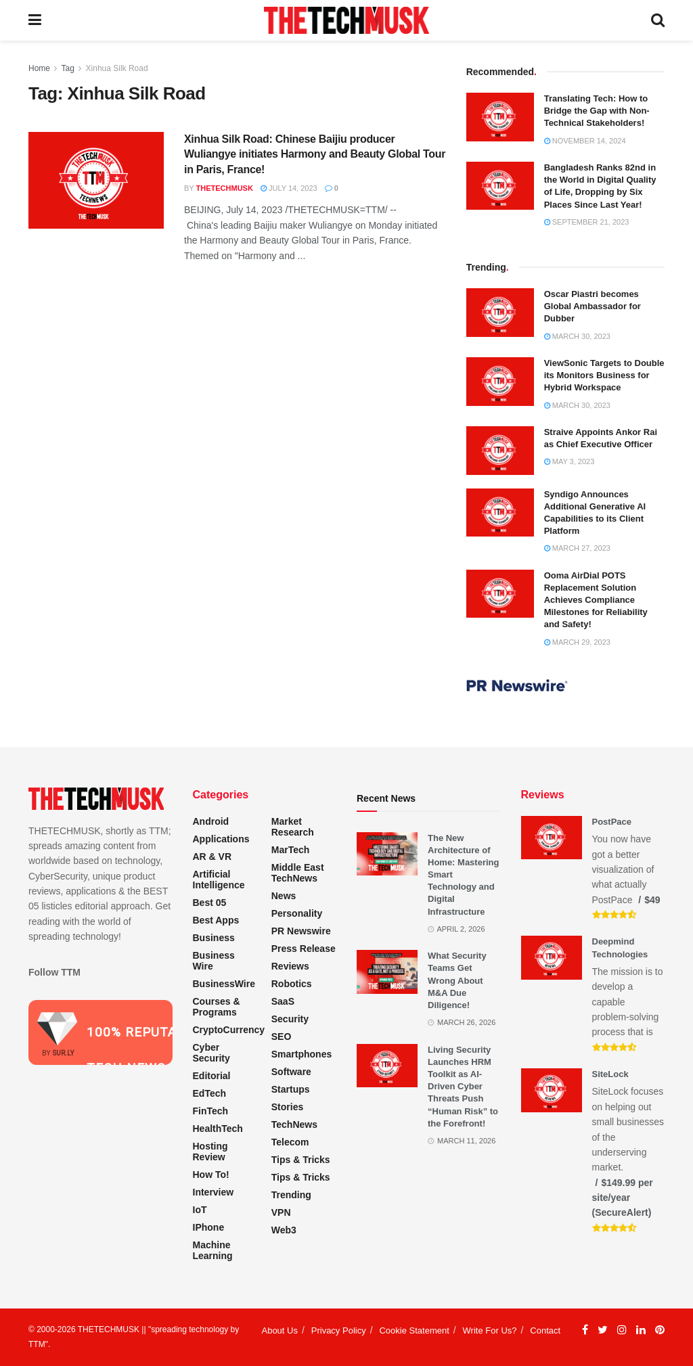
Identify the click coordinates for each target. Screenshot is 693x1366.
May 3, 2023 (569, 461)
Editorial (212, 1075)
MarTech (290, 849)
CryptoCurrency (229, 1029)
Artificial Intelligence (219, 879)
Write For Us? (490, 1330)
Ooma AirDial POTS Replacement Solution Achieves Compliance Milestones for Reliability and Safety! (596, 600)
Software (291, 1071)
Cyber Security (211, 1053)
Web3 (283, 1230)
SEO (281, 1036)
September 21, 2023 (586, 222)
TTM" (38, 1344)
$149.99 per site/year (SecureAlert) (622, 1198)
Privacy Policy (338, 1330)
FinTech (211, 1111)
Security (290, 1019)
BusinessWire (224, 983)
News (283, 895)
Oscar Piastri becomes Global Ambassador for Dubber (592, 306)
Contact (545, 1330)
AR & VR (212, 856)
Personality (296, 913)
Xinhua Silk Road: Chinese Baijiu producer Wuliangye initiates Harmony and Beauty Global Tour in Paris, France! (314, 154)
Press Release (303, 948)
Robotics (291, 983)
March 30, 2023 (577, 336)
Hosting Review (210, 1151)
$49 (652, 899)
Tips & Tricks (300, 1159)
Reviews (290, 966)
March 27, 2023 (577, 548)
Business (214, 937)
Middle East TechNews (297, 873)
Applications (221, 839)
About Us (279, 1330)
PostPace (612, 822)
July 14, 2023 (289, 188)
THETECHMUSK (224, 188)
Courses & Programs (216, 1007)
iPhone (209, 1227)
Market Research (292, 827)
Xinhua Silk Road (117, 68)
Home (39, 68)
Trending (291, 1194)
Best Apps (216, 920)
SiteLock (610, 1074)
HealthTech (218, 1128)
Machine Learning (213, 1250)
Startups (290, 1089)
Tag (67, 68)
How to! (211, 1174)
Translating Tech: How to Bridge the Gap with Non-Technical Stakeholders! (597, 110)
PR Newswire (301, 931)
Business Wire (214, 961)
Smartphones (301, 1054)
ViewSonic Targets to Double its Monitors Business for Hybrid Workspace (604, 375)
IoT (200, 1209)
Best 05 (210, 902)
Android (211, 821)
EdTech (210, 1093)
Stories (287, 1106)
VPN (281, 1212)
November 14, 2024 (585, 141)
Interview (213, 1192)
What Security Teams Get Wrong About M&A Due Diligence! (457, 980)
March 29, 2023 (577, 642)
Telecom (290, 1142)
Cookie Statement (414, 1330)
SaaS (282, 1001)
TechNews (294, 1124)
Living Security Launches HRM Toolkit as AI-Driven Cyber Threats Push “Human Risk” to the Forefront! (463, 1087)
